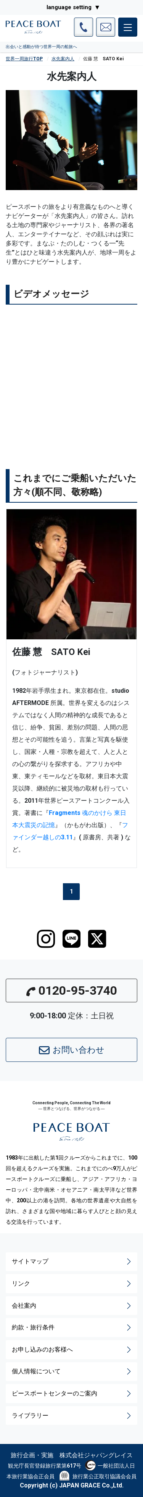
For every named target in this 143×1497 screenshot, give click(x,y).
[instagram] (46, 939)
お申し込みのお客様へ (72, 1349)
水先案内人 (62, 58)
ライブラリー (72, 1416)
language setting (69, 7)
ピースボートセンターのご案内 (72, 1393)
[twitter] (97, 939)
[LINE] (71, 939)
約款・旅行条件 (72, 1327)
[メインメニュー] (127, 27)
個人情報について (72, 1371)
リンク (72, 1283)
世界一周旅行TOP (24, 58)
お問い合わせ (71, 1050)
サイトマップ (72, 1261)
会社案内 (72, 1306)
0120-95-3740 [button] (71, 990)
